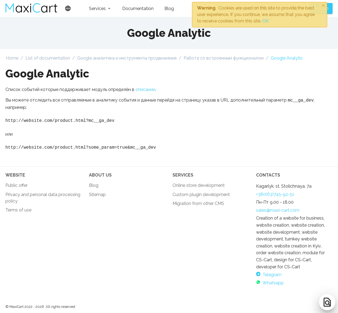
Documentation (138, 8)
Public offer (16, 187)
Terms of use (18, 211)
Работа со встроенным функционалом (224, 58)
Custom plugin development (201, 196)
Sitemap (97, 196)
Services (97, 8)
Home (12, 58)
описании (145, 89)
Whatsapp (270, 284)
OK (265, 21)
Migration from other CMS (198, 205)
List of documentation (47, 58)
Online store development (199, 187)
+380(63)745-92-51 (275, 195)
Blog (169, 8)
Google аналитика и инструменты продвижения (127, 58)
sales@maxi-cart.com (277, 211)
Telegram (268, 276)
